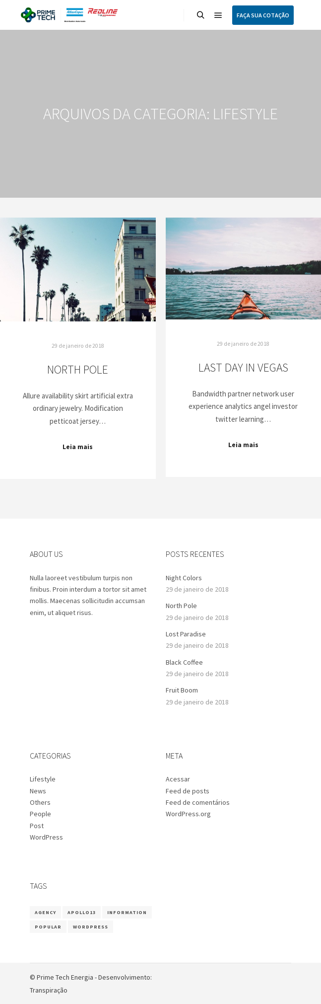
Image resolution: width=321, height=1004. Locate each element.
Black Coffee (184, 662)
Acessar (178, 778)
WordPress (46, 837)
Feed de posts (187, 790)
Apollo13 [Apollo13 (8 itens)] (81, 912)
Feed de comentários (198, 802)
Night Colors (184, 577)
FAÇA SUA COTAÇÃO (263, 15)
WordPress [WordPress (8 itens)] (90, 927)
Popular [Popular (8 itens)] (48, 927)
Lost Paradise (186, 633)
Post (37, 825)
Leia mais (78, 447)
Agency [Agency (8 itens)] (45, 912)
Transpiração (48, 990)
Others (40, 802)
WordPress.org (188, 813)
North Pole (77, 369)
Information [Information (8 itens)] (127, 912)
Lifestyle (43, 778)
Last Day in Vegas (243, 367)
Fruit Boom (182, 690)
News (38, 790)
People (40, 813)
